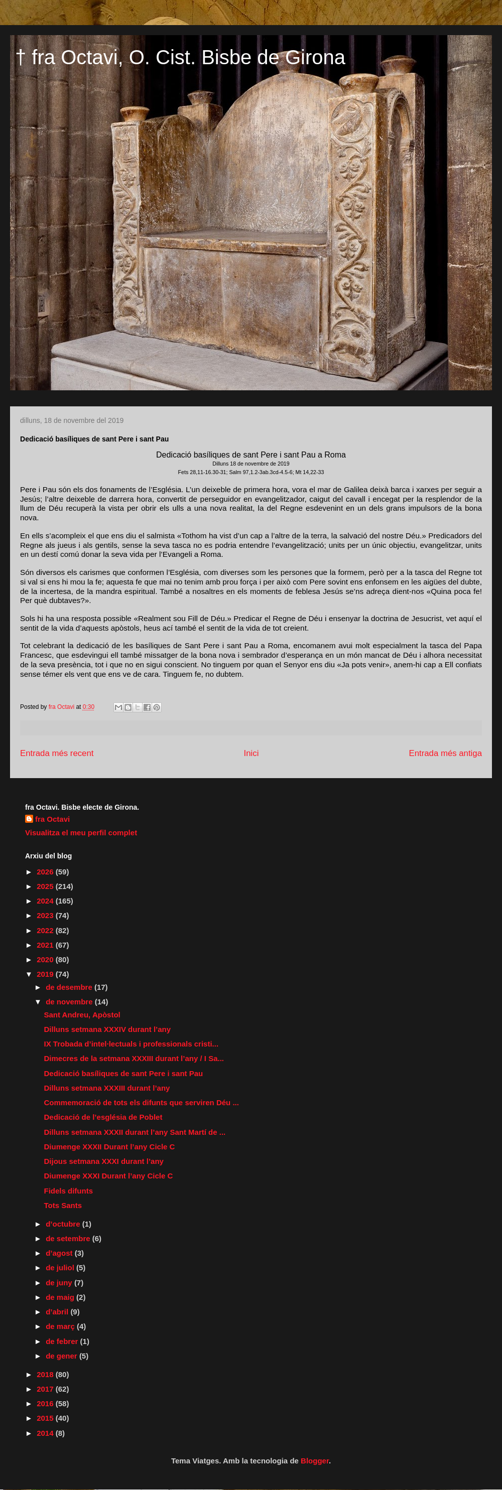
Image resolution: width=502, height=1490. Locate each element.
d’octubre (64, 1224)
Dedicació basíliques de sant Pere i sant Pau (123, 1073)
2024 (46, 901)
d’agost (60, 1253)
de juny (60, 1282)
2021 (46, 945)
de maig (61, 1297)
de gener (62, 1356)
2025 (46, 886)
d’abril (58, 1311)
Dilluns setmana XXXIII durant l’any (107, 1088)
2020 (46, 959)
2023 (46, 915)
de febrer (63, 1341)
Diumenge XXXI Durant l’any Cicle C (108, 1175)
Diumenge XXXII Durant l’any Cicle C (109, 1146)
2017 (46, 1389)
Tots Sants (63, 1205)
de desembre (70, 987)
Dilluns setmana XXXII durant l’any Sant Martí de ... (135, 1132)
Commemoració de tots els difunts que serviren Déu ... (141, 1102)
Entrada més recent (56, 753)
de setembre (69, 1238)
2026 (46, 871)
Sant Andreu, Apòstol (82, 1014)
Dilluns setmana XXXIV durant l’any (107, 1029)
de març (61, 1326)
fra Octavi (52, 819)
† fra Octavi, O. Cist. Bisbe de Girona (180, 57)
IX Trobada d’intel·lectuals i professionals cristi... (131, 1043)
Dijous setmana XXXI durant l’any (104, 1161)
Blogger (315, 1460)
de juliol (61, 1267)
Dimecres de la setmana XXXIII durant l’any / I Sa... (134, 1058)
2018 (46, 1374)
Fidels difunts (68, 1190)
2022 (46, 930)
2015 (46, 1418)
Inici (251, 753)
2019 (46, 974)
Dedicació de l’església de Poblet (103, 1117)
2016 (46, 1403)
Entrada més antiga (445, 753)
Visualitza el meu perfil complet (81, 832)
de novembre (70, 1001)
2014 (46, 1433)
